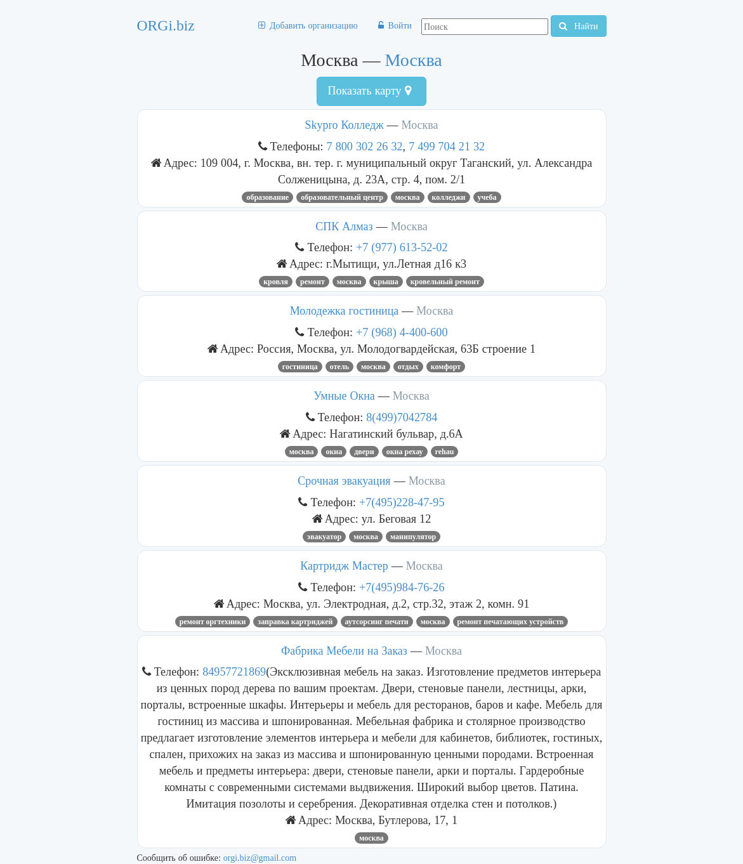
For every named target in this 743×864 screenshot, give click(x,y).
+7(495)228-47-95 (402, 502)
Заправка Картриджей (295, 621)
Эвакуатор (324, 536)
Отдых (408, 366)
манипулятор (413, 536)
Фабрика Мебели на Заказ (344, 651)
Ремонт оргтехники (213, 621)
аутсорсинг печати (377, 621)
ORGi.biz (166, 25)
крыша (386, 281)
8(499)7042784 (401, 417)
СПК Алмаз (343, 226)
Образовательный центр (342, 197)
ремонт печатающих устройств (510, 621)
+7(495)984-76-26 (402, 587)
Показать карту (369, 90)
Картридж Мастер (344, 566)
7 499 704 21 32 (447, 146)
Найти (578, 26)
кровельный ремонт (445, 281)
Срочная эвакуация (344, 481)
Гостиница (300, 366)
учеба (487, 197)
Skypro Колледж (344, 125)
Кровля (275, 281)
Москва (413, 60)
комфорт (446, 366)
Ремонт (312, 281)
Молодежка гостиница (344, 311)
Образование (267, 197)
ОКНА (333, 451)
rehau (444, 451)
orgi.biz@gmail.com (259, 857)
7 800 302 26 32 (365, 146)
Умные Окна (344, 396)
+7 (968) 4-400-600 (402, 332)
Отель (339, 366)
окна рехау (404, 451)
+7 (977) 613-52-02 (402, 247)
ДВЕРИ (364, 451)
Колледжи (449, 197)
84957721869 (234, 671)
